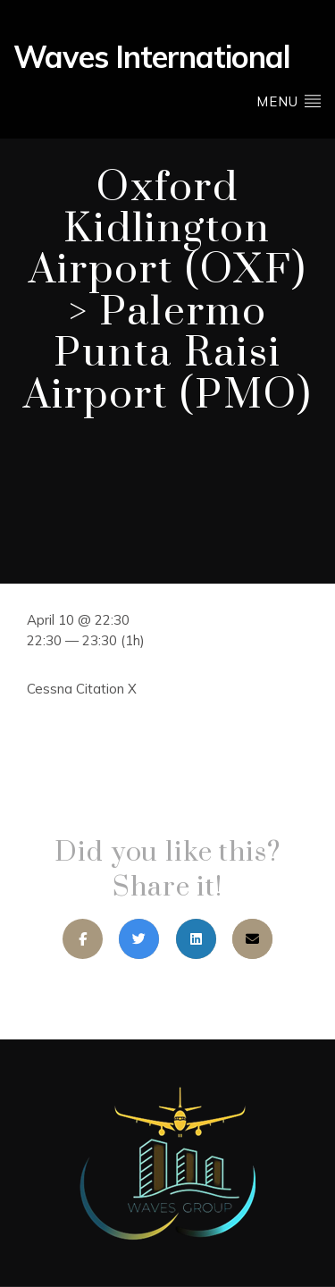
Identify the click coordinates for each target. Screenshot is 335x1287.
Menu (289, 100)
